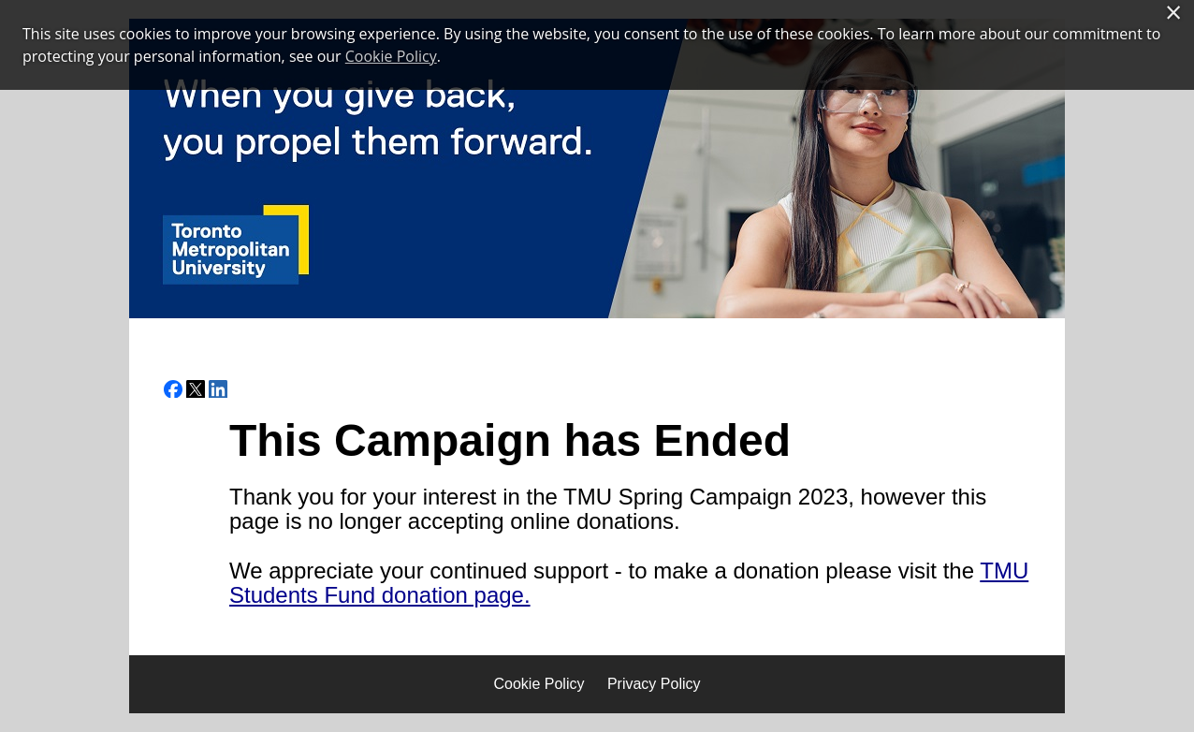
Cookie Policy (539, 684)
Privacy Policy (654, 684)
